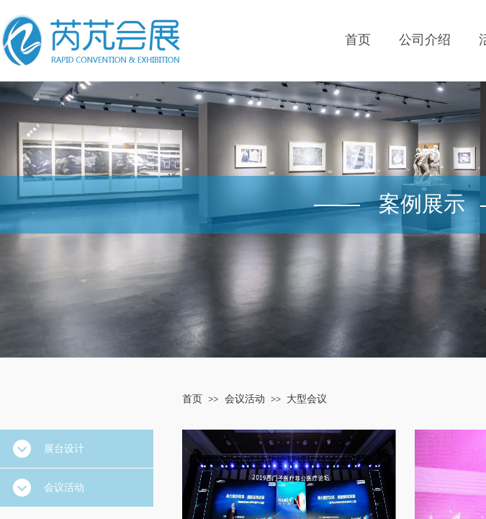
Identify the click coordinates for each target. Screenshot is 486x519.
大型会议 (307, 399)
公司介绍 (425, 39)
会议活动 (245, 399)
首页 (358, 39)
